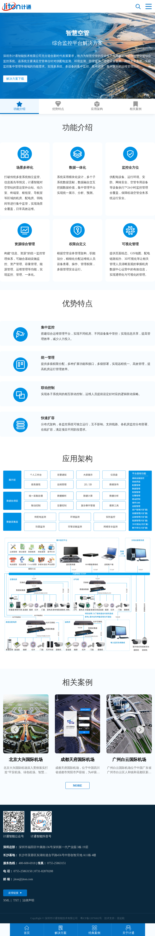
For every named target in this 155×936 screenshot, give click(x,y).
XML (6, 900)
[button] (15, 729)
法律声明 (28, 900)
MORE (77, 785)
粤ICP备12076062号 (91, 918)
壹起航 (121, 918)
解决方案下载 (15, 78)
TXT (16, 900)
